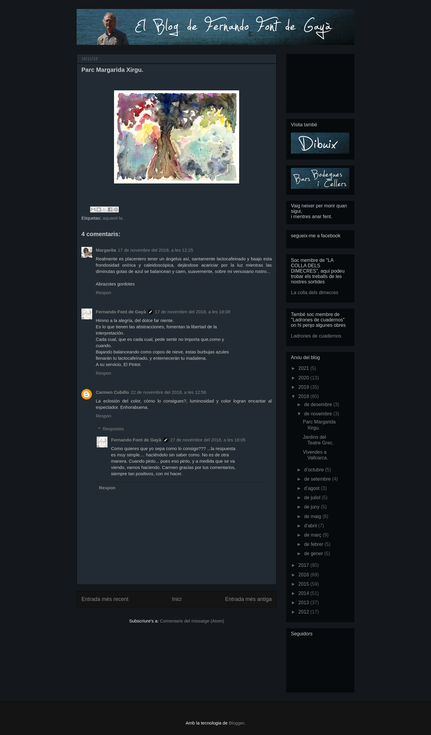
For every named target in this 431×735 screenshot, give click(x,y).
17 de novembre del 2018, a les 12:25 (155, 250)
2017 (304, 565)
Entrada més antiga (248, 599)
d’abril (311, 525)
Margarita (106, 250)
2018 (304, 396)
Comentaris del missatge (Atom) (192, 620)
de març (313, 534)
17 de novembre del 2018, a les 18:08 (192, 311)
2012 (304, 611)
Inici (176, 599)
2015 (304, 584)
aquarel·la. (113, 218)
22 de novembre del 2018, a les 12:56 (168, 392)
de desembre (318, 404)
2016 (304, 574)
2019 (304, 387)
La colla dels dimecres (314, 292)
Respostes (113, 428)
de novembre (318, 413)
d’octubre (314, 469)
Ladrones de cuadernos (316, 335)
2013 (304, 602)
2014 (304, 593)
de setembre (318, 479)
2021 (304, 368)
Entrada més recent (104, 599)
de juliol (313, 497)
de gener (314, 553)
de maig (313, 516)
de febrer (314, 544)
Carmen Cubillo (112, 392)
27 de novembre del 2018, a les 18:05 (208, 439)
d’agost (312, 488)
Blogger (236, 722)
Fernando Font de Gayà (121, 311)
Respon (103, 292)
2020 (304, 377)
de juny (312, 506)
